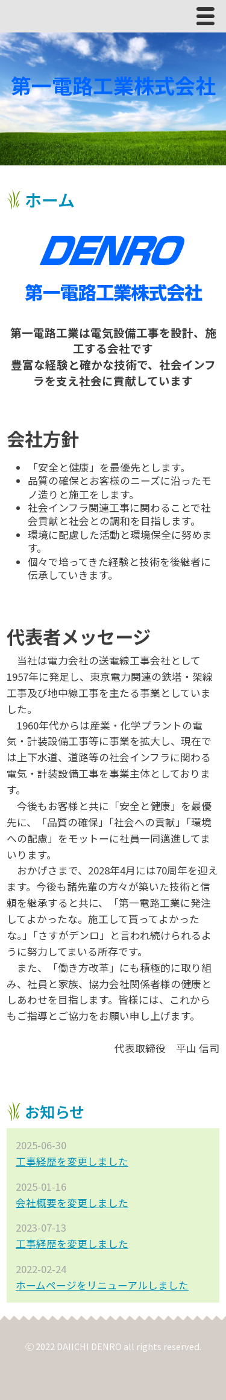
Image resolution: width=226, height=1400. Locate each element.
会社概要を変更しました (72, 1203)
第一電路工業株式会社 (113, 85)
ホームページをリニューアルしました (102, 1285)
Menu (208, 19)
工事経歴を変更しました (72, 1161)
